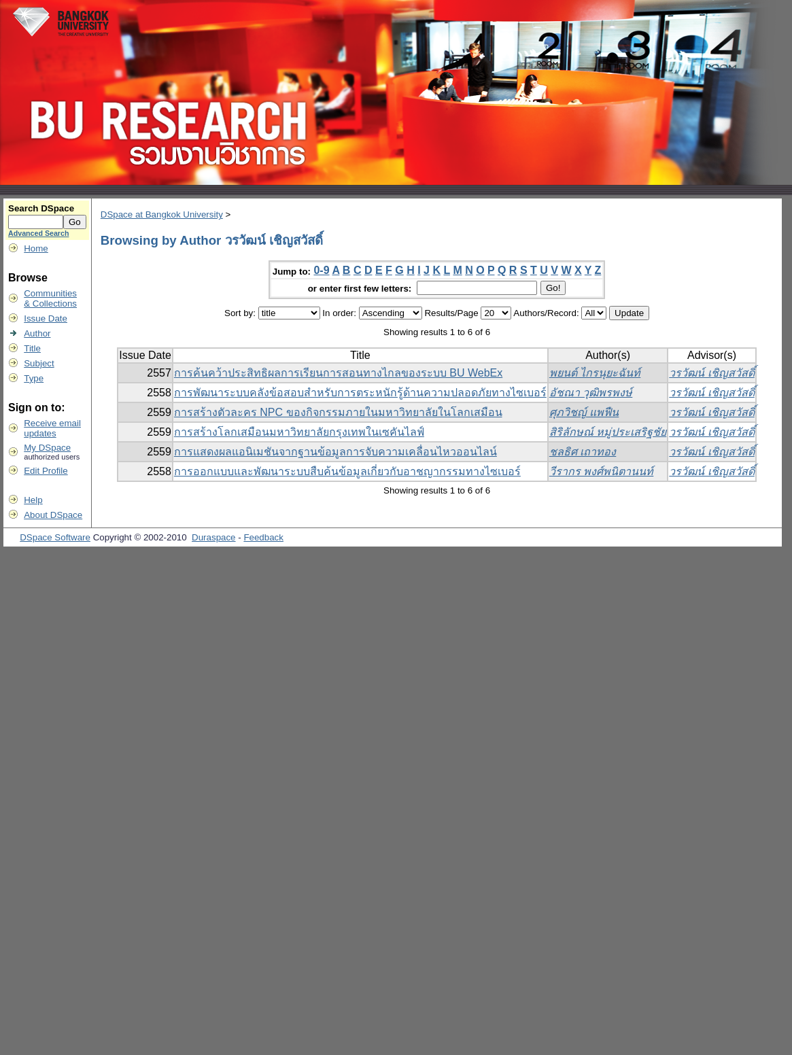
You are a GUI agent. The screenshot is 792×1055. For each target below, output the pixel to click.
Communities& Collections (50, 298)
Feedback (263, 537)
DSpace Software (55, 537)
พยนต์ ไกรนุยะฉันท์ (594, 373)
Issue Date (45, 318)
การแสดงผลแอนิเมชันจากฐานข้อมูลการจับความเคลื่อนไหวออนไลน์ (335, 451)
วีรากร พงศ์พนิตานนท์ (601, 471)
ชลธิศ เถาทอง (582, 451)
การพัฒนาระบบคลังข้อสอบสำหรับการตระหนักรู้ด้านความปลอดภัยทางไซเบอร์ (360, 392)
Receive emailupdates (52, 428)
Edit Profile (45, 471)
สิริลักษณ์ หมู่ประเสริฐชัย (607, 432)
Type (34, 378)
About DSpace (53, 515)
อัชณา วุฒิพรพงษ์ (590, 392)
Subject (39, 363)
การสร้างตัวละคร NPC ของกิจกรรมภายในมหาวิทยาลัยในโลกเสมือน (338, 412)
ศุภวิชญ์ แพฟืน (584, 412)
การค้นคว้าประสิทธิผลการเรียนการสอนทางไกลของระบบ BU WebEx (338, 373)
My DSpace (47, 448)
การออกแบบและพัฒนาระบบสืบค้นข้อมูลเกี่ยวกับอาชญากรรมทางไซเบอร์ (347, 471)
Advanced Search (38, 233)
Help (33, 500)
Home (36, 248)
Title (32, 348)
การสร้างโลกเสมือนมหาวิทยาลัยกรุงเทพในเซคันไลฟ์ (299, 432)
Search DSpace (41, 208)
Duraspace (213, 537)
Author (37, 333)
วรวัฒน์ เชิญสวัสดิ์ (711, 373)
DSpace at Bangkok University (162, 214)
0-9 (321, 270)
